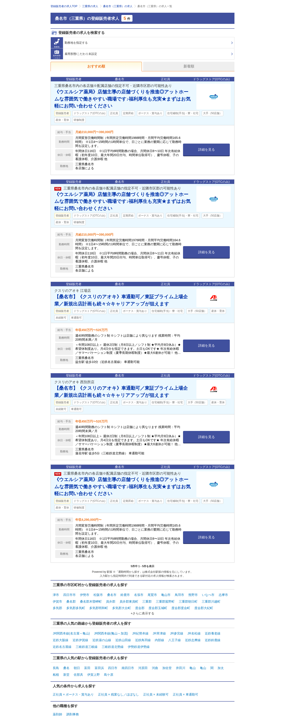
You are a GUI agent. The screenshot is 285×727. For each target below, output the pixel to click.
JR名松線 (194, 630)
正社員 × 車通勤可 (185, 686)
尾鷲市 (152, 594)
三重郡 (147, 600)
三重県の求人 (90, 6)
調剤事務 (72, 704)
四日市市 (69, 594)
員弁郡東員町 (129, 600)
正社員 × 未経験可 (156, 686)
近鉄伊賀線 (80, 635)
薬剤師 (57, 704)
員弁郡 (110, 600)
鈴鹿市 (125, 594)
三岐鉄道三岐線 (87, 641)
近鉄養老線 (212, 630)
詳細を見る (206, 149)
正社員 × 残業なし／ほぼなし (118, 686)
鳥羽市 (179, 594)
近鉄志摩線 (193, 635)
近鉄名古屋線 (62, 641)
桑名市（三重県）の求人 (117, 6)
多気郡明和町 (98, 605)
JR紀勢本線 (140, 630)
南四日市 (128, 661)
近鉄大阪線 (60, 635)
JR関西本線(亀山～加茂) (111, 630)
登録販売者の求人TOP (64, 6)
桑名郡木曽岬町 (91, 600)
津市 (56, 594)
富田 (87, 661)
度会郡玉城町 (158, 605)
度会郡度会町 (180, 605)
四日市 (112, 661)
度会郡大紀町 (203, 605)
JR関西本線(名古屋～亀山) (71, 630)
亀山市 (166, 594)
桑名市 (111, 594)
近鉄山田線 (123, 635)
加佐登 (167, 661)
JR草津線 (159, 630)
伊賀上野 (93, 667)
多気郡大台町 (121, 605)
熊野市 (193, 594)
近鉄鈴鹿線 (212, 635)
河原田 (143, 661)
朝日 (77, 661)
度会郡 (140, 605)
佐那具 (78, 667)
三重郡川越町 (211, 600)
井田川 (180, 661)
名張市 (138, 594)
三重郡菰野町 (165, 600)
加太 (221, 661)
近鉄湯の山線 (101, 635)
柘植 (56, 667)
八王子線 (174, 635)
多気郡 (57, 605)
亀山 (192, 661)
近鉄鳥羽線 (143, 635)
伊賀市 (57, 600)
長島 (56, 661)
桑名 (66, 661)
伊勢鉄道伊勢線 (139, 641)
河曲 (155, 661)
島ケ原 (108, 667)
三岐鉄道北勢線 (113, 641)
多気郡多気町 (75, 605)
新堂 (66, 667)
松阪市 (98, 594)
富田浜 (99, 661)
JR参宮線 (176, 630)
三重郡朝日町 (188, 600)
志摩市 (223, 594)
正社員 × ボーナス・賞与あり (73, 686)
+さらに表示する (142, 610)
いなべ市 (208, 594)
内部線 (159, 635)
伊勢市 (84, 594)
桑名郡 (71, 600)
